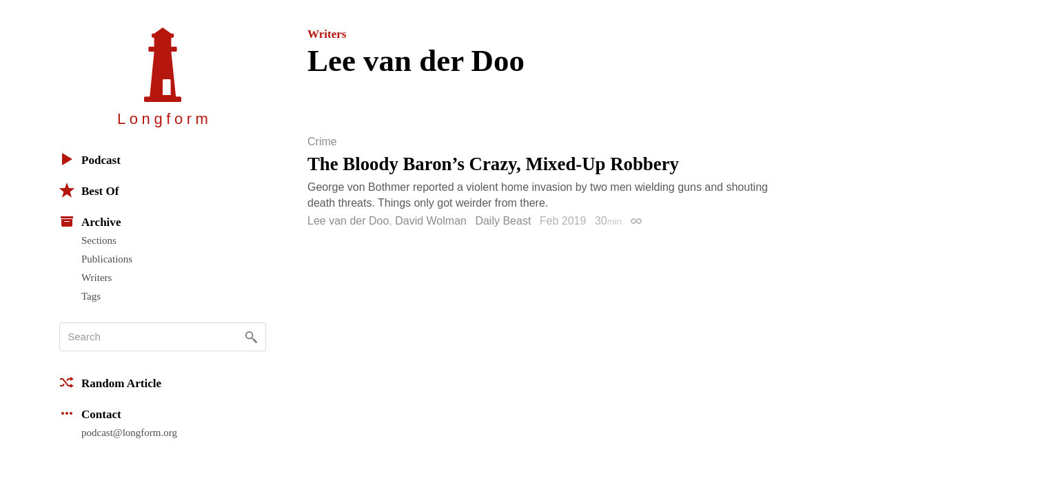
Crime (322, 141)
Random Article (110, 382)
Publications (106, 259)
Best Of (89, 190)
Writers (96, 277)
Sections (98, 240)
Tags (91, 296)
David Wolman (431, 221)
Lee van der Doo (348, 221)
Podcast (90, 159)
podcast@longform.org (129, 432)
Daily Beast (503, 221)
